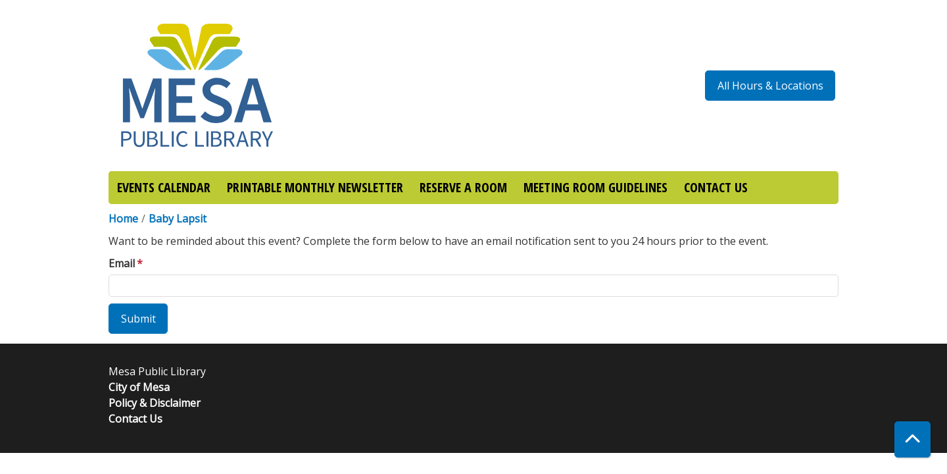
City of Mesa (139, 387)
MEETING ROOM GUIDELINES (595, 187)
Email (122, 263)
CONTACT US (716, 187)
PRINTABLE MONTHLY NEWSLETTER (315, 187)
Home (123, 218)
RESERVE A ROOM (463, 187)
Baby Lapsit (177, 218)
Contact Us (135, 418)
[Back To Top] (912, 439)
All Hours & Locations (770, 85)
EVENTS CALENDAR (163, 187)
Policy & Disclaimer (155, 403)
